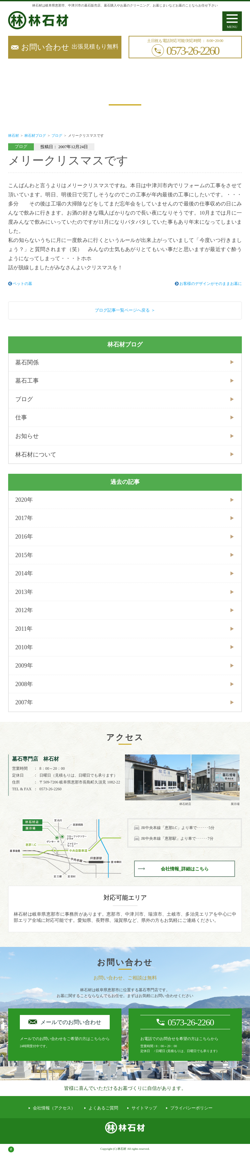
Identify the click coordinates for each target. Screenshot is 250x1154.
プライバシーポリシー (191, 1107)
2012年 (24, 610)
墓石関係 (27, 362)
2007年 (24, 702)
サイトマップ (144, 1107)
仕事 (21, 417)
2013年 (24, 592)
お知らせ (27, 436)
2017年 (24, 518)
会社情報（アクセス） (54, 1107)
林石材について (35, 454)
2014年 (24, 573)
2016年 (24, 536)
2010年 (24, 647)
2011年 (24, 629)
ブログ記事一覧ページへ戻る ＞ (125, 310)
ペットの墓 (22, 283)
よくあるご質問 (103, 1107)
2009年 (24, 665)
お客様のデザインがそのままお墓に (210, 283)
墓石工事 (27, 380)
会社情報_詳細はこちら (185, 868)
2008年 (24, 684)
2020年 (24, 500)
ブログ (24, 399)
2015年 (24, 555)
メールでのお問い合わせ (70, 1022)
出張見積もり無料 (69, 47)
